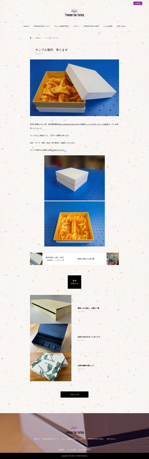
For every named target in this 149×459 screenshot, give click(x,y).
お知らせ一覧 (74, 394)
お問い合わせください (56, 150)
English (137, 3)
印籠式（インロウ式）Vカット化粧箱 (94, 124)
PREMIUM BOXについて (42, 26)
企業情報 (61, 450)
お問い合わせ (121, 26)
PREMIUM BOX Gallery (91, 26)
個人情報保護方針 (85, 450)
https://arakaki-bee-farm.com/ (68, 124)
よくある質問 (108, 26)
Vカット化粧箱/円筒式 (61, 26)
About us (26, 26)
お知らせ (76, 26)
